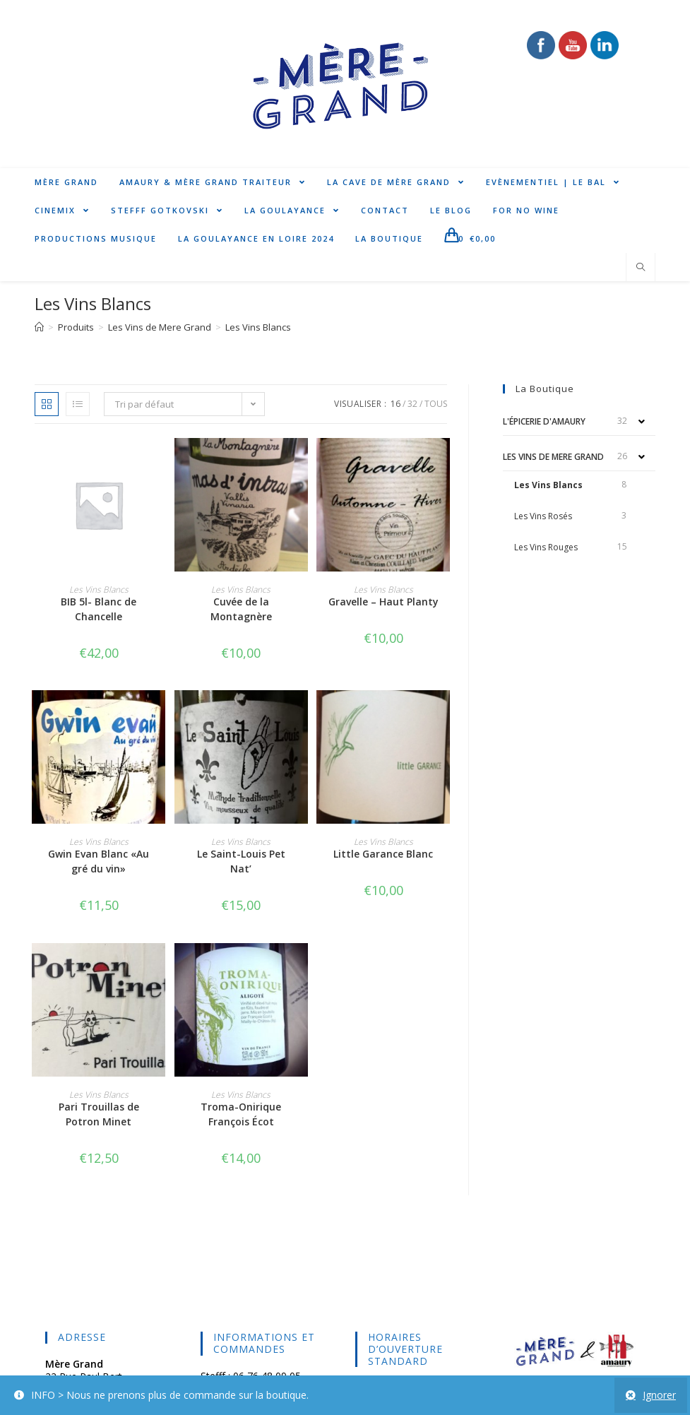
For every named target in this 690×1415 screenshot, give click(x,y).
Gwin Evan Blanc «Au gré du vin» (98, 861)
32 (412, 404)
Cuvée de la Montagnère (241, 609)
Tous (435, 404)
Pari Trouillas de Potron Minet (99, 1114)
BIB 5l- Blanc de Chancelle (98, 609)
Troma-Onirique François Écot (241, 1114)
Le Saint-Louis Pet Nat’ (241, 861)
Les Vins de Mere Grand (553, 457)
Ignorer (659, 1395)
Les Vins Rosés (543, 516)
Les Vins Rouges (546, 547)
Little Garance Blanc (383, 853)
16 (395, 404)
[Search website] (640, 268)
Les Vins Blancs (548, 485)
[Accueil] (39, 327)
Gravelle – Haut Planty (383, 601)
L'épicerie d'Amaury (544, 421)
